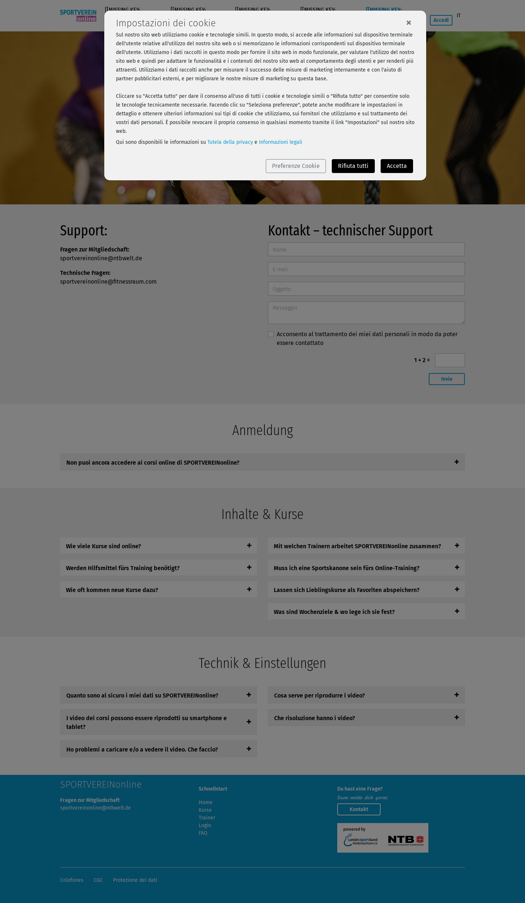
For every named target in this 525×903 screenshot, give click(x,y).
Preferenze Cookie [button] (296, 165)
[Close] (409, 22)
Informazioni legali (280, 142)
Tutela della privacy (230, 142)
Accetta (397, 165)
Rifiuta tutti (353, 165)
